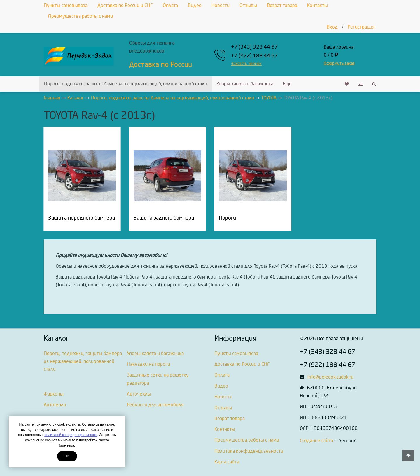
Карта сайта (226, 461)
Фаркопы (54, 393)
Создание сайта (316, 440)
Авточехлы (139, 393)
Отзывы (248, 5)
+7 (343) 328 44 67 (254, 47)
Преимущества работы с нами (80, 16)
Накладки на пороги (148, 364)
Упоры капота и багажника (244, 83)
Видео (195, 5)
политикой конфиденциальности (70, 435)
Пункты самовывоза (66, 5)
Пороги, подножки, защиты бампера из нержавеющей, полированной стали (125, 83)
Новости (220, 5)
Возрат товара (282, 5)
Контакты (317, 5)
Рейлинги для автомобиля (155, 404)
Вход (332, 26)
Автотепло (55, 404)
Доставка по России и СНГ (125, 5)
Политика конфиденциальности (248, 451)
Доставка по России (160, 64)
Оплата (170, 5)
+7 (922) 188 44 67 (254, 56)
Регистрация (361, 26)
